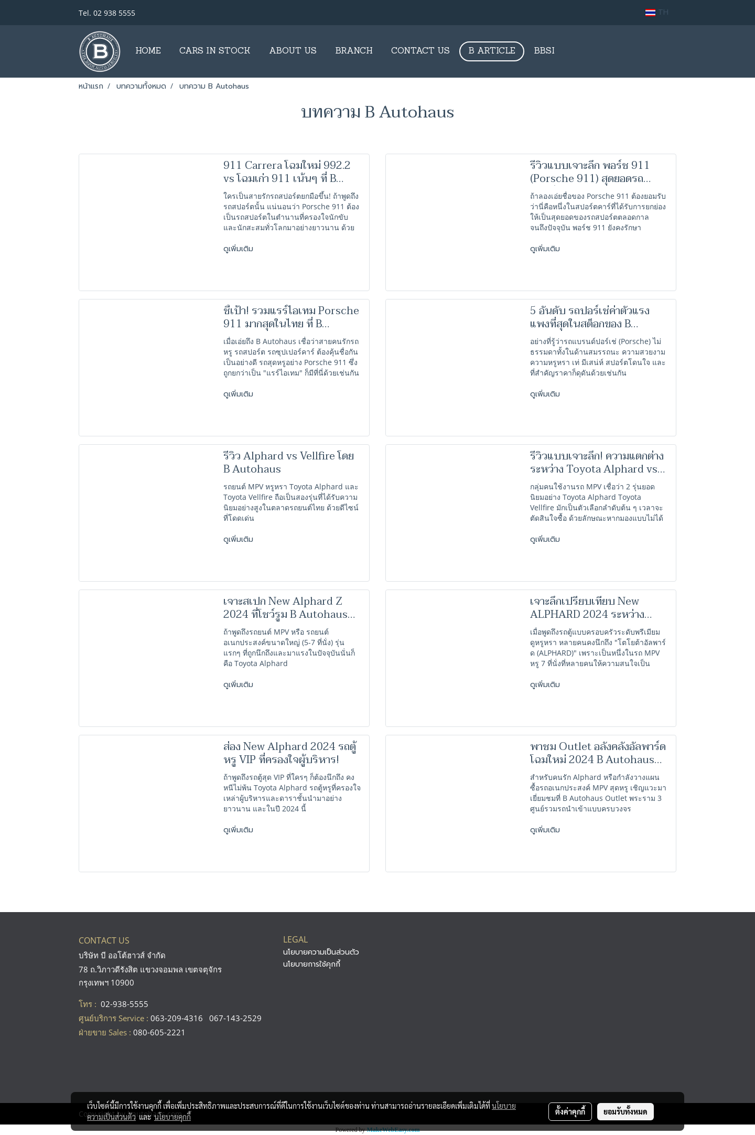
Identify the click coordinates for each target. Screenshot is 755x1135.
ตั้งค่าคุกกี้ (570, 1111)
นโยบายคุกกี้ (172, 1116)
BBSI (544, 51)
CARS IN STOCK (215, 51)
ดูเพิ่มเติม (239, 248)
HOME (148, 51)
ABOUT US (293, 51)
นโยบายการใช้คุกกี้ (311, 964)
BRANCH (354, 51)
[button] (573, 51)
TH (656, 12)
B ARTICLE (491, 51)
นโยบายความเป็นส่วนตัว (321, 952)
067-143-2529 (235, 1018)
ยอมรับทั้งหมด (625, 1111)
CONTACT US (420, 51)
